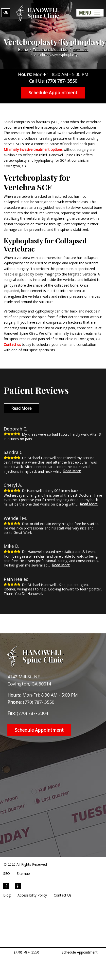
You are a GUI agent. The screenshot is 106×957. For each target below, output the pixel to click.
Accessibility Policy (32, 895)
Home (23, 49)
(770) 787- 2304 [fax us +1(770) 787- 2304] (32, 713)
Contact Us (62, 895)
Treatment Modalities (50, 49)
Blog (7, 895)
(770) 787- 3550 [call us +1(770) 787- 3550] (26, 952)
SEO (6, 873)
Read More (21, 408)
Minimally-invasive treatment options (33, 149)
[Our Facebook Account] (6, 886)
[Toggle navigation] (90, 13)
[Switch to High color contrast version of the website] (5, 12)
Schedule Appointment (80, 952)
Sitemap (23, 873)
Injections (80, 49)
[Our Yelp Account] (18, 886)
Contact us (12, 344)
